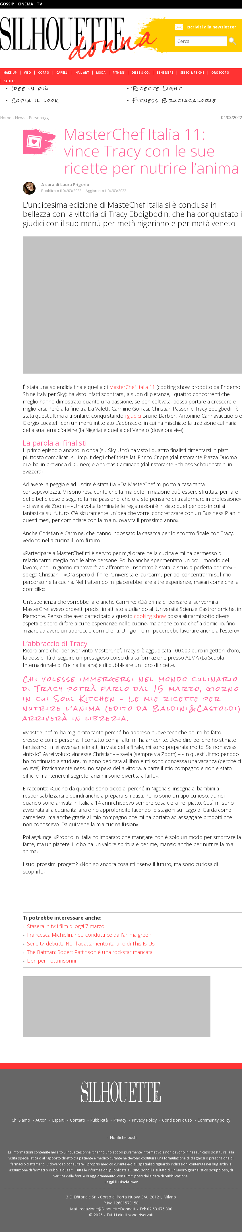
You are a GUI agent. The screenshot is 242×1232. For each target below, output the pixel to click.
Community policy (213, 1120)
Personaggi (39, 117)
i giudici (133, 415)
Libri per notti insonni (51, 960)
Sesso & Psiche (192, 73)
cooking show (150, 616)
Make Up (10, 73)
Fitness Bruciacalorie (174, 100)
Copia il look (35, 100)
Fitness (119, 73)
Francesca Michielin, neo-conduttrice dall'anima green (89, 934)
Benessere (165, 73)
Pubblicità (99, 1120)
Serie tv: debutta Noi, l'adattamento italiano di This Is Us (91, 943)
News (20, 117)
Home (5, 117)
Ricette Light (157, 88)
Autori (41, 1120)
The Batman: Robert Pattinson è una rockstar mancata (89, 952)
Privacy (119, 1120)
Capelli (62, 73)
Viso (27, 73)
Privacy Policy (144, 1120)
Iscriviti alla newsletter (211, 27)
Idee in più (30, 88)
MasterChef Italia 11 (132, 387)
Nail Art (82, 73)
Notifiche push (123, 1137)
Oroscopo (220, 73)
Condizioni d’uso (177, 1120)
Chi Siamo (21, 1120)
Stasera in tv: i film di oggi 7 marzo (65, 926)
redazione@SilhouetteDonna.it (108, 1209)
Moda (101, 73)
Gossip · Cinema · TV (21, 4)
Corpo (43, 73)
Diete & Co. (141, 73)
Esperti (58, 1120)
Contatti (77, 1120)
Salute (9, 81)
